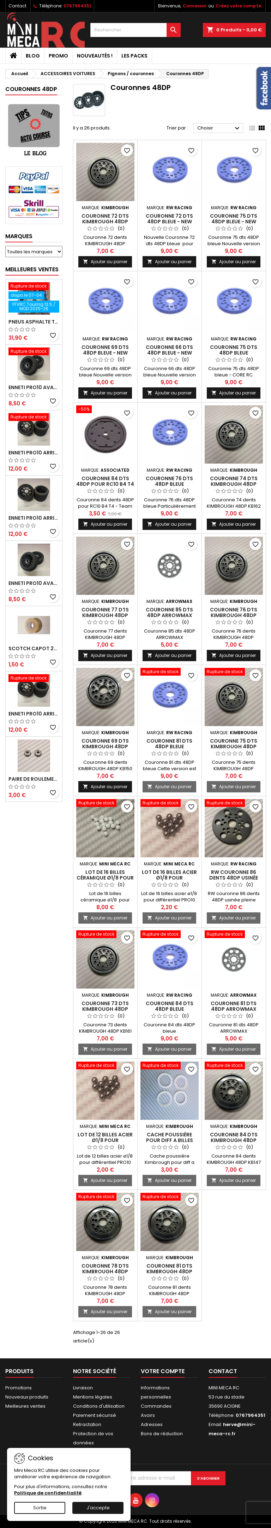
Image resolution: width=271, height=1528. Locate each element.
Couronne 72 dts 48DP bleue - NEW (169, 218)
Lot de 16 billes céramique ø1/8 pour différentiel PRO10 (105, 878)
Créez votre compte (238, 6)
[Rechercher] (135, 30)
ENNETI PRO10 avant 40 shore (33, 583)
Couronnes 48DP (31, 89)
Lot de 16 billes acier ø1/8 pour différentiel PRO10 (169, 878)
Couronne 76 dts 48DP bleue (169, 481)
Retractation (87, 1424)
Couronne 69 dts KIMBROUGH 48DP (105, 743)
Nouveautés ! (95, 55)
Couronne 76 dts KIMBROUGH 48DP (233, 612)
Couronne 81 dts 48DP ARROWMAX (234, 1006)
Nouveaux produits (26, 1397)
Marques (18, 236)
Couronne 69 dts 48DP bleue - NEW (105, 350)
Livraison (83, 1387)
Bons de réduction (162, 1433)
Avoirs (148, 1415)
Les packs (134, 55)
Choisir (219, 128)
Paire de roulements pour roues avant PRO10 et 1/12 (33, 779)
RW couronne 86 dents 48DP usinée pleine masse (233, 878)
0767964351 (77, 6)
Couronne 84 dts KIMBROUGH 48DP (234, 1137)
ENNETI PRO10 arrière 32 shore (33, 714)
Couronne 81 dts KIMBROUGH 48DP (169, 1268)
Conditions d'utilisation (99, 1406)
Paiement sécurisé (94, 1415)
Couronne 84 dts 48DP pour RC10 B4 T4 (105, 481)
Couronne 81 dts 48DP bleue (169, 743)
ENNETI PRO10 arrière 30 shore (33, 452)
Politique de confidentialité (48, 1493)
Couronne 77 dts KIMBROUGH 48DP (105, 612)
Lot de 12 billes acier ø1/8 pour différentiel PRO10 (105, 1140)
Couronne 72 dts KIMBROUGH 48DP (105, 218)
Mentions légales (92, 1397)
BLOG (33, 55)
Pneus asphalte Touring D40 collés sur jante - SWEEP (33, 322)
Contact (17, 6)
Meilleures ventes (25, 1406)
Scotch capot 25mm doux (33, 648)
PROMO (58, 55)
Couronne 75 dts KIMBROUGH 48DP (233, 743)
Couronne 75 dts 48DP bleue (233, 350)
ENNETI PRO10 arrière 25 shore (33, 518)
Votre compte (163, 1371)
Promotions (18, 1387)
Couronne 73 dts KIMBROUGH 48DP (105, 1006)
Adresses (152, 1424)
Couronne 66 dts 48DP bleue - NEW (169, 350)
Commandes (156, 1406)
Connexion (194, 6)
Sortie (40, 1507)
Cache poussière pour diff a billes (169, 1137)
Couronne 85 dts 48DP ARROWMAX (169, 612)
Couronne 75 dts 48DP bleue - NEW (233, 218)
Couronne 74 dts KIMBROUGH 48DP (234, 481)
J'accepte (98, 1507)
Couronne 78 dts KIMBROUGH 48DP (105, 1268)
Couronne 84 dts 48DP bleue (169, 1006)
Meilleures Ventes (32, 269)
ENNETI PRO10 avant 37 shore (33, 387)
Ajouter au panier (105, 262)
